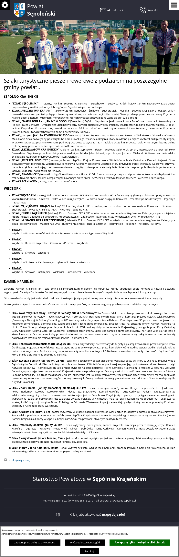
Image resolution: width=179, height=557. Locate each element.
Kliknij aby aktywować (97, 514)
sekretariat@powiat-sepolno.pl (118, 500)
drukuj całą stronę (19, 460)
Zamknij (89, 551)
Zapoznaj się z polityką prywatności (34, 542)
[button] (111, 10)
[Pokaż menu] (174, 5)
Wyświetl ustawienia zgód (85, 542)
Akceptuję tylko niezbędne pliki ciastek (140, 542)
